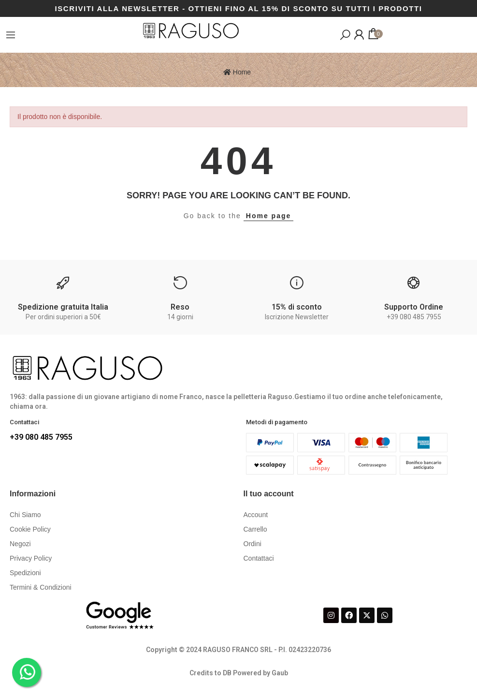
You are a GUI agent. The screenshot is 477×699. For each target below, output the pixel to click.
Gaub (280, 673)
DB (227, 673)
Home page (268, 216)
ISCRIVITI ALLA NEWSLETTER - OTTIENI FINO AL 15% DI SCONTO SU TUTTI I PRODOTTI (238, 8)
